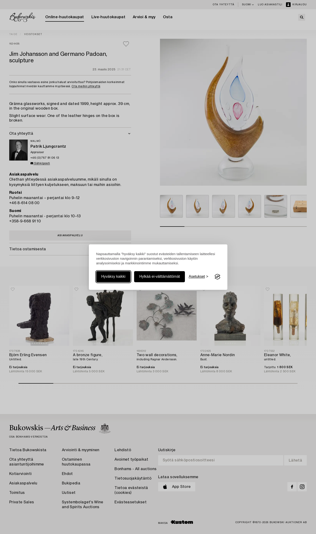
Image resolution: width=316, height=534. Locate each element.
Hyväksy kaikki (113, 277)
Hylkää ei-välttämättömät (159, 277)
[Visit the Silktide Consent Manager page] (217, 276)
